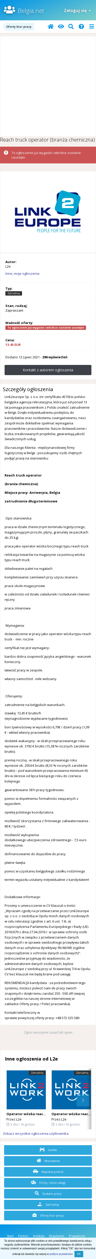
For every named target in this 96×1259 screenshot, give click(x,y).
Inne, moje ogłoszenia (22, 273)
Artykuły (39, 1236)
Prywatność (77, 1236)
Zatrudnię (48, 1204)
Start (10, 1236)
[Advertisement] (48, 86)
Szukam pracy (48, 1193)
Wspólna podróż (48, 1172)
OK (79, 1254)
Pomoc (23, 1236)
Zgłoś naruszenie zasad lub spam (48, 1032)
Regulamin (56, 1236)
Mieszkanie (48, 1161)
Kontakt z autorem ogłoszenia (48, 369)
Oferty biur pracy (48, 1215)
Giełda (48, 1150)
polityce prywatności (61, 1254)
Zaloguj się (77, 10)
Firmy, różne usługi (48, 1182)
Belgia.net (31, 10)
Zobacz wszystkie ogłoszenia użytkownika (36, 1133)
